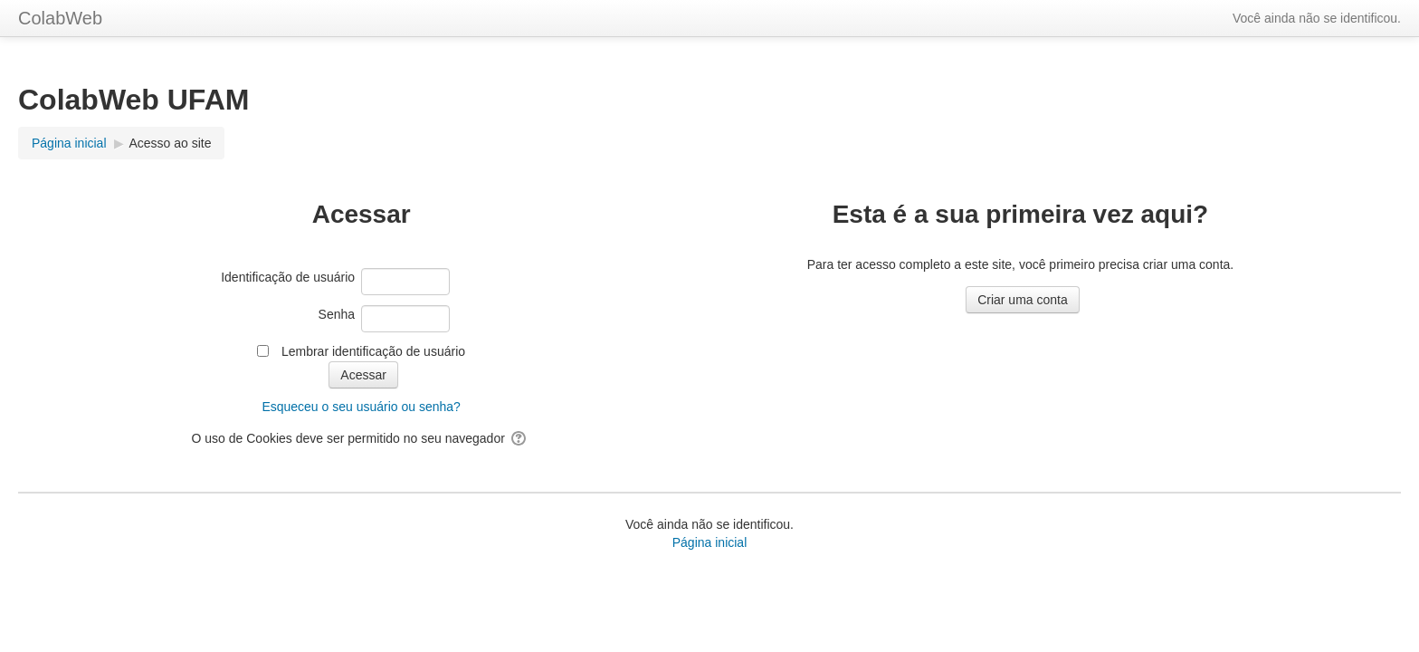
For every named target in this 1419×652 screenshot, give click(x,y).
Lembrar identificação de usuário (373, 351)
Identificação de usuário (288, 277)
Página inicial (710, 542)
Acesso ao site (170, 143)
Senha (337, 314)
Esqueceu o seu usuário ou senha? (361, 406)
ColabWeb (60, 18)
